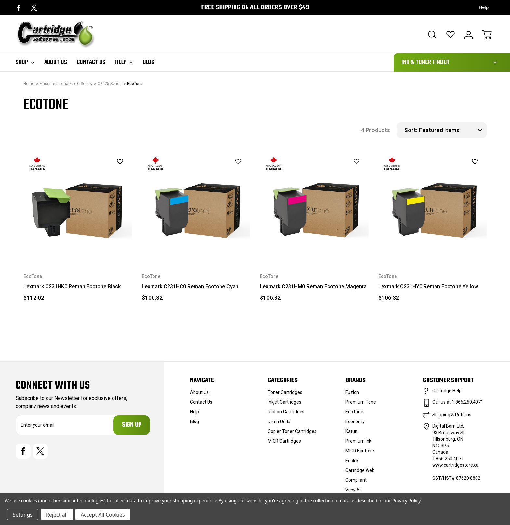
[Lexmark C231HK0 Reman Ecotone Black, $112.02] (77, 206)
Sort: (410, 130)
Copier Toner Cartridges (292, 431)
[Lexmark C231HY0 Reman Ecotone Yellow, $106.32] (432, 206)
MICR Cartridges (284, 441)
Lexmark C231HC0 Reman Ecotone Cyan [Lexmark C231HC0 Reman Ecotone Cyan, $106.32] (190, 286)
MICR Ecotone (359, 450)
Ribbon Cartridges (286, 411)
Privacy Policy (406, 500)
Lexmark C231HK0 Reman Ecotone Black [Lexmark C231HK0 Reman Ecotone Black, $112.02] (72, 286)
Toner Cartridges (285, 392)
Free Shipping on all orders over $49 (255, 8)
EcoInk (352, 460)
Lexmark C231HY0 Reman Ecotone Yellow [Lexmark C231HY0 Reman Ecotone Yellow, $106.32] (428, 286)
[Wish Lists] (450, 34)
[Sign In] (468, 34)
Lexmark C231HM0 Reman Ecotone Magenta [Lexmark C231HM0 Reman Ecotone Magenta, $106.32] (313, 286)
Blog (148, 62)
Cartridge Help (447, 390)
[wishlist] (112, 162)
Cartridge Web (360, 470)
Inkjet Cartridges (284, 402)
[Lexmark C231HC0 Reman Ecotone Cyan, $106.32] (196, 206)
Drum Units (279, 421)
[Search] (432, 34)
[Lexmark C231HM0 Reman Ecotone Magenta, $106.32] (314, 206)
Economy (355, 421)
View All (353, 489)
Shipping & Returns (451, 414)
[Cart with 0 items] (486, 34)
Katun (351, 431)
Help (484, 7)
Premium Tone (360, 402)
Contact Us (91, 62)
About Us (55, 62)
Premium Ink (358, 441)
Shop (25, 62)
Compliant (356, 480)
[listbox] (452, 130)
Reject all (57, 514)
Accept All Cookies (103, 514)
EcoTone (354, 411)
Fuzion (352, 392)
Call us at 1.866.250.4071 (457, 402)
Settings (23, 514)
